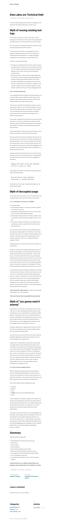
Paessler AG (38, 403)
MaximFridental (14, 18)
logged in (18, 492)
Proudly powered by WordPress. (22, 518)
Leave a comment (30, 18)
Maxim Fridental (14, 4)
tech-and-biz (29, 469)
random (12, 509)
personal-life (13, 507)
